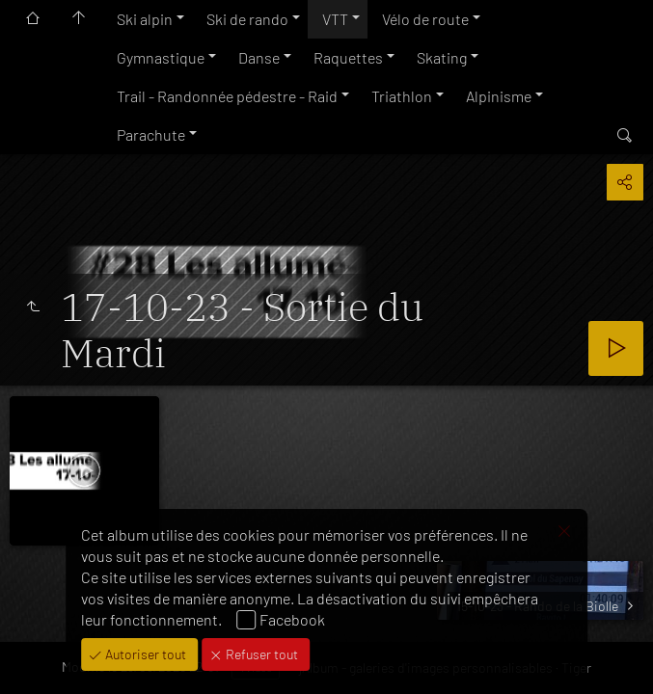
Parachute (151, 134)
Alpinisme (498, 96)
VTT (335, 19)
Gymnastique (160, 57)
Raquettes (348, 57)
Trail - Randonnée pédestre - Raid (227, 96)
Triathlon (401, 96)
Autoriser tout (144, 654)
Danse (259, 57)
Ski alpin (145, 19)
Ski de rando (247, 19)
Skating (442, 57)
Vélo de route (425, 19)
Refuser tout (260, 654)
